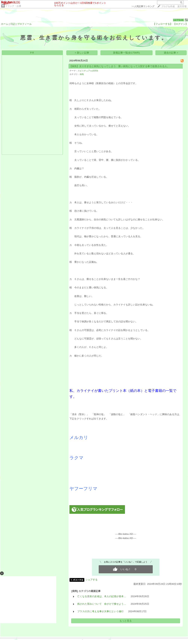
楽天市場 (181, 6)
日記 (12, 24)
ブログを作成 (168, 6)
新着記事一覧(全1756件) (126, 52)
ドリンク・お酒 (13, 6)
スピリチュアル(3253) (88, 71)
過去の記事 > (171, 52)
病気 (82, 74)
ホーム (4, 24)
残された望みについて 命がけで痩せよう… (101, 603)
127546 (178, 20)
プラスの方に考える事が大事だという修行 (100, 611)
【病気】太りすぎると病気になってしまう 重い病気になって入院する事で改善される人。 (119, 66)
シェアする (91, 579)
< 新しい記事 (82, 52)
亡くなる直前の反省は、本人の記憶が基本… (101, 596)
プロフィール (24, 24)
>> (143, 6)
